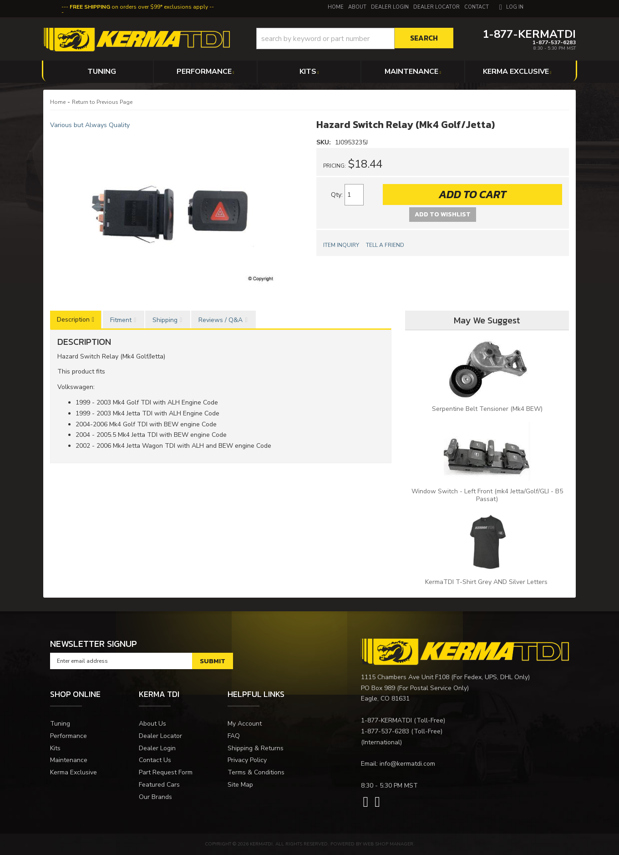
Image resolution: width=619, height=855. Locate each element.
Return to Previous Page (102, 102)
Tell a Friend (385, 245)
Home (58, 102)
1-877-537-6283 (385, 731)
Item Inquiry (341, 245)
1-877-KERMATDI (386, 720)
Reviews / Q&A (220, 320)
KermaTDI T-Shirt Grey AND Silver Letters (487, 582)
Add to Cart (472, 194)
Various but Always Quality (90, 125)
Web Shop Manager (388, 844)
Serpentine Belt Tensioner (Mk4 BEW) (487, 408)
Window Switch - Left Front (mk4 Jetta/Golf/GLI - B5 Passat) (487, 495)
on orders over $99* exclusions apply (139, 6)
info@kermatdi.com (407, 763)
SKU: (324, 142)
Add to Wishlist (443, 214)
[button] (354, 38)
